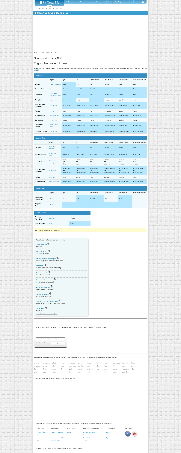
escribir (45, 366)
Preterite (38, 100)
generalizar (72, 366)
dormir (133, 363)
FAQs (107, 2)
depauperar (117, 363)
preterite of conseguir (52, 423)
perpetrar (90, 369)
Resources (55, 429)
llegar (45, 369)
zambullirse (125, 372)
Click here (58, 230)
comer (80, 363)
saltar (45, 372)
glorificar (81, 366)
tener (71, 372)
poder (97, 369)
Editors (107, 435)
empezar (37, 366)
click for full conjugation (103, 423)
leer (132, 366)
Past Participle (40, 223)
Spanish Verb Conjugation (64, 378)
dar (97, 363)
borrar (62, 363)
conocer (89, 363)
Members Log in (41, 432)
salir (35, 372)
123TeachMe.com (51, 448)
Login (129, 2)
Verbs (80, 2)
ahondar (36, 363)
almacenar (46, 363)
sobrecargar (75, 423)
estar (53, 366)
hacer (106, 366)
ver (97, 372)
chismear (72, 363)
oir (61, 369)
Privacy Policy (72, 448)
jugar (123, 366)
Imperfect (38, 94)
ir (113, 366)
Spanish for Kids (71, 435)
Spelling (85, 440)
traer (79, 372)
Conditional (39, 120)
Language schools (94, 2)
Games (69, 432)
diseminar (125, 363)
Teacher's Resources (91, 429)
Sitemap (108, 432)
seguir (54, 372)
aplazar (54, 363)
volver (115, 372)
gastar (63, 366)
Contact (39, 435)
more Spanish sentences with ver (46, 314)
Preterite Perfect (41, 131)
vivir (105, 372)
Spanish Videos (87, 435)
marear (54, 369)
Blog (107, 438)
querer (115, 369)
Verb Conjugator (55, 440)
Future (37, 111)
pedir (70, 369)
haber (89, 366)
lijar (35, 369)
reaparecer (125, 369)
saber (132, 369)
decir (106, 363)
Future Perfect (40, 115)
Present (38, 84)
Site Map (118, 2)
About (38, 438)
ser (62, 372)
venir (88, 372)
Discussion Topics (88, 438)
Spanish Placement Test (57, 438)
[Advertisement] (89, 34)
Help (38, 440)
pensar (80, 369)
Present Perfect (40, 89)
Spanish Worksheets (89, 432)
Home (70, 2)
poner (106, 369)
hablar (98, 366)
